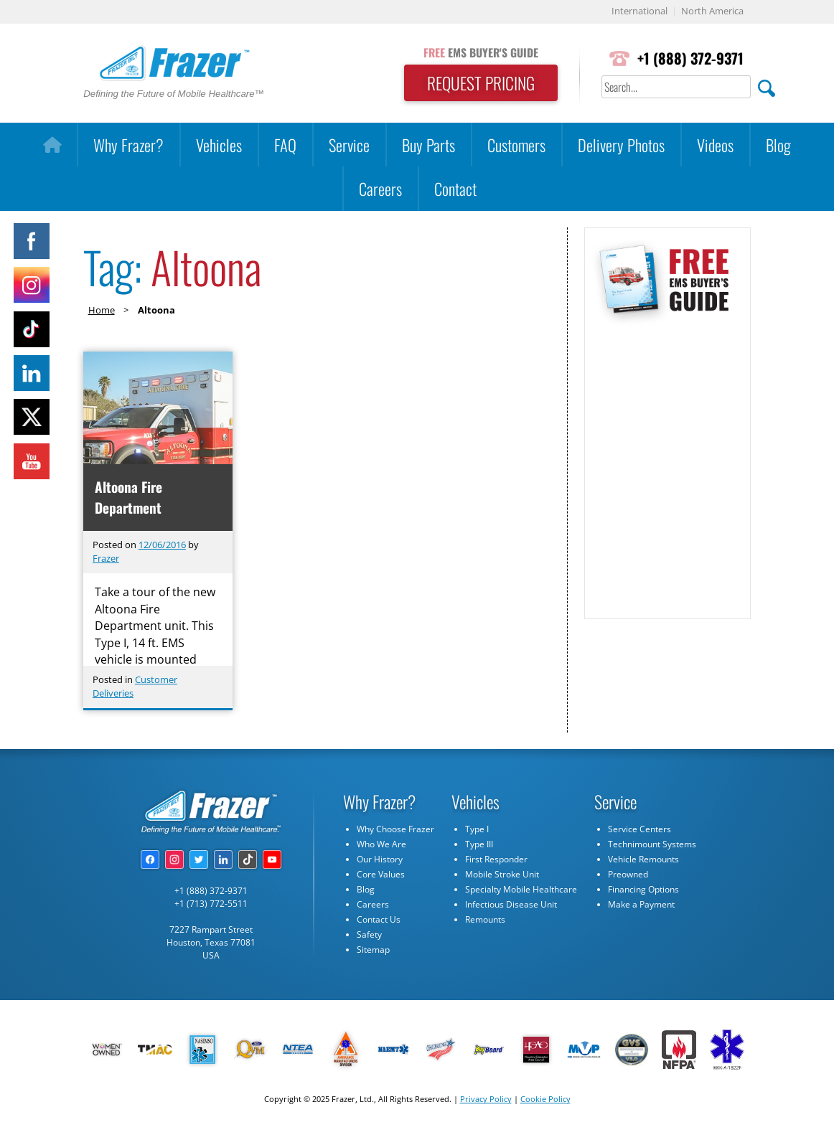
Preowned (628, 875)
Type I (477, 830)
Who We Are (381, 845)
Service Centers (639, 830)
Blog (778, 144)
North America (712, 12)
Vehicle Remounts (643, 860)
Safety (369, 935)
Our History (380, 860)
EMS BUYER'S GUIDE (477, 52)
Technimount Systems (652, 845)
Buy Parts (428, 144)
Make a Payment (641, 905)
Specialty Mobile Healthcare (521, 890)
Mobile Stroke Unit (502, 875)
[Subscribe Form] (666, 465)
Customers (516, 144)
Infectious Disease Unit (511, 905)
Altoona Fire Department (128, 497)
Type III (479, 845)
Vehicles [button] (219, 144)
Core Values (381, 875)
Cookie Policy (545, 1099)
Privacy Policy (486, 1099)
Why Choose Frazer (395, 830)
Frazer (106, 558)
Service (349, 144)
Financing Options (643, 890)
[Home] (52, 145)
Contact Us (378, 920)
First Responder (496, 860)
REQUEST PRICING (477, 83)
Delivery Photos (621, 144)
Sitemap (373, 950)
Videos (715, 144)
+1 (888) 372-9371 (689, 58)
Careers (380, 188)
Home (101, 309)
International (639, 12)
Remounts (485, 920)
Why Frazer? (128, 144)
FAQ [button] (285, 144)
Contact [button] (455, 188)
